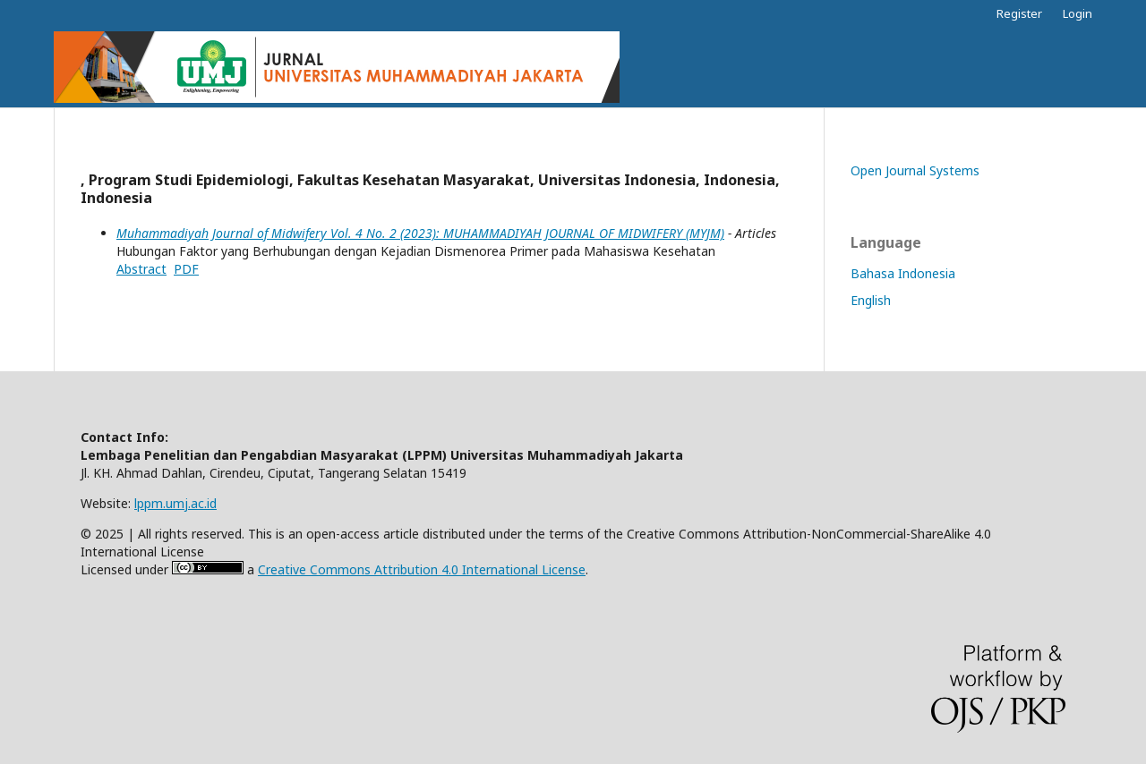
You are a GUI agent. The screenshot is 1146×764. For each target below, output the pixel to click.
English (871, 300)
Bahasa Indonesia (903, 273)
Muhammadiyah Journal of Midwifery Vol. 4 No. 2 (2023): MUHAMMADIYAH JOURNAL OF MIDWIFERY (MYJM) (420, 233)
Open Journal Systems (915, 170)
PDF (186, 268)
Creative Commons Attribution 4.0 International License (422, 569)
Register (1019, 13)
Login (1077, 13)
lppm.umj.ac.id (175, 503)
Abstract (141, 268)
